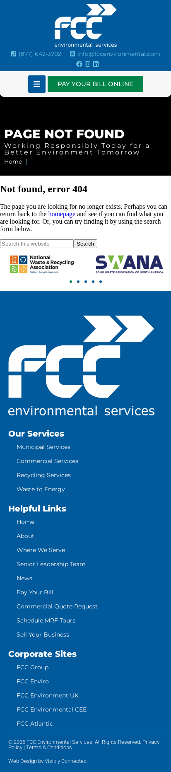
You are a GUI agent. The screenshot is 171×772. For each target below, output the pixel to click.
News (24, 578)
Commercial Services (47, 461)
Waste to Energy (41, 489)
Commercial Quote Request (57, 606)
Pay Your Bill (35, 592)
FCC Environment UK (48, 695)
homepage (61, 213)
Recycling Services (44, 475)
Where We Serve (41, 550)
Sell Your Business (43, 634)
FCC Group (32, 667)
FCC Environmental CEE (52, 709)
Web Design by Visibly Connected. (48, 761)
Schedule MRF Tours (46, 620)
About (25, 536)
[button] (71, 281)
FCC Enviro (33, 681)
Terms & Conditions (49, 747)
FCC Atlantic (35, 723)
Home (25, 522)
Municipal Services (43, 447)
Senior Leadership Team (51, 564)
